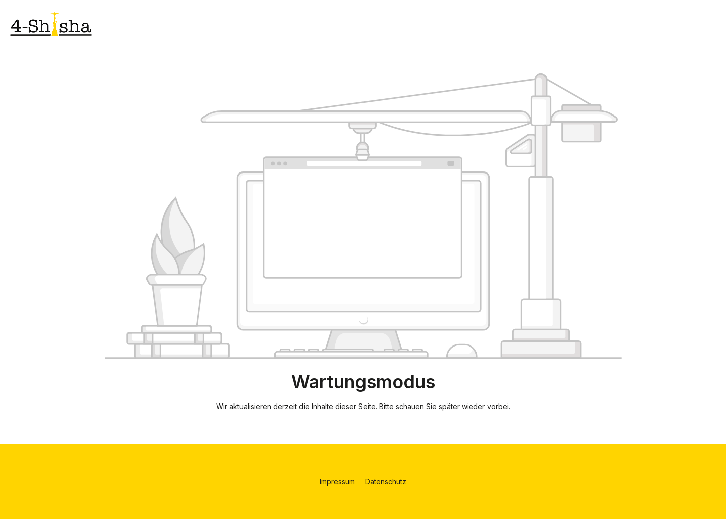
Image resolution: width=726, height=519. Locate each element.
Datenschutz (385, 481)
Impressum (338, 481)
